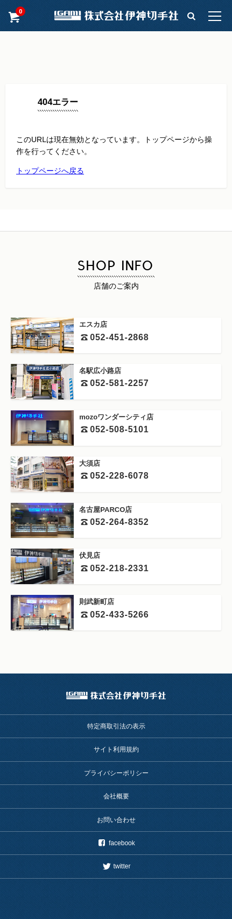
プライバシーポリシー (116, 773)
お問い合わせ (116, 820)
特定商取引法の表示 (116, 726)
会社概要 (116, 796)
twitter (116, 866)
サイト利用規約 (116, 749)
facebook (116, 843)
